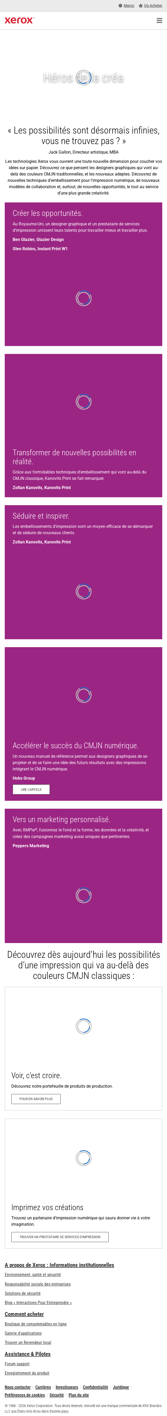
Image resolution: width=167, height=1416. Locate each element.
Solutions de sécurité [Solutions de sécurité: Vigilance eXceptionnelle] (23, 1293)
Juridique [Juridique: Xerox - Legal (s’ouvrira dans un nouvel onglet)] (121, 1387)
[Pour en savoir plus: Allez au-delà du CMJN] (83, 1048)
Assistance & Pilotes (28, 1354)
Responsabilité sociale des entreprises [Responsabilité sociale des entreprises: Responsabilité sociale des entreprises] (38, 1284)
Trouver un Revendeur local (28, 1342)
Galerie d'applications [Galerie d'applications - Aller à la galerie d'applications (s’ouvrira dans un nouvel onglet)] (23, 1333)
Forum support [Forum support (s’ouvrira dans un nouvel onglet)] (17, 1363)
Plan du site (79, 1395)
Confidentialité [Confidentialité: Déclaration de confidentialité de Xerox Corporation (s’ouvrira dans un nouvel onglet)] (95, 1387)
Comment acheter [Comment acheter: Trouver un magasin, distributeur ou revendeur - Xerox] (24, 1314)
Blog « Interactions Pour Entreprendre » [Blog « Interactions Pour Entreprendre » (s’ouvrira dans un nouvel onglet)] (38, 1302)
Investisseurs (67, 1387)
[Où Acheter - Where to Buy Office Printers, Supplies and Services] (150, 5)
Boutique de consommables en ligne (36, 1324)
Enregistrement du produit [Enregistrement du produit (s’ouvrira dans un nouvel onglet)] (27, 1373)
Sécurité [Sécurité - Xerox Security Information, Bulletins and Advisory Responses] (57, 1395)
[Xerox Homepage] (20, 20)
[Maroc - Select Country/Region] (126, 5)
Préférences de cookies (25, 1395)
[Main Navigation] (159, 20)
